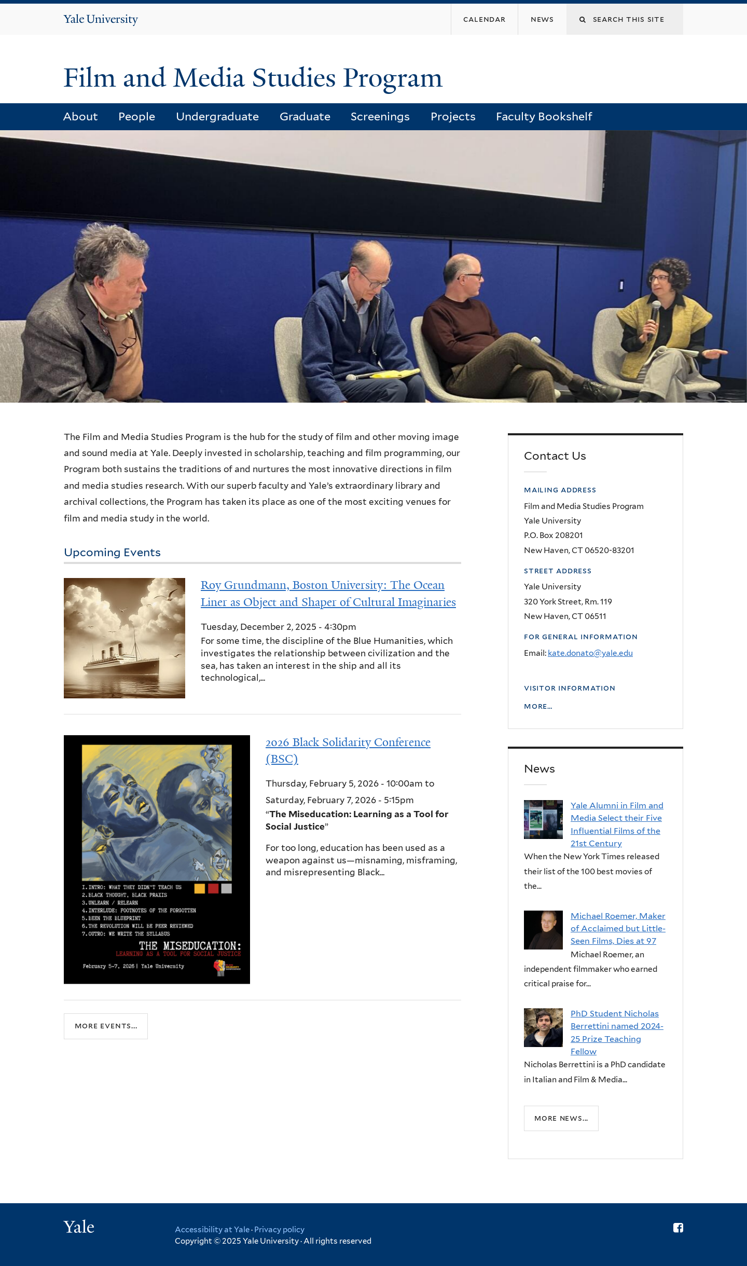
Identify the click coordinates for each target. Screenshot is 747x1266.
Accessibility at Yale (212, 1229)
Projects (453, 116)
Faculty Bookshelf (544, 116)
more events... (106, 1026)
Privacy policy (279, 1229)
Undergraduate (217, 116)
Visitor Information (570, 688)
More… (538, 706)
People (136, 116)
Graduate (305, 116)
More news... (561, 1118)
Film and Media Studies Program (256, 78)
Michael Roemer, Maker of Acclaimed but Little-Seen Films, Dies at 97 (618, 928)
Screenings (380, 116)
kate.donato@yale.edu (590, 653)
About (80, 116)
